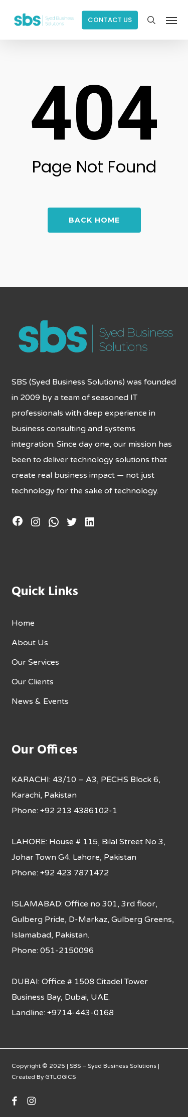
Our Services (35, 662)
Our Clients (33, 682)
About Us (30, 643)
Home (23, 623)
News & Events (40, 701)
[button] (171, 20)
